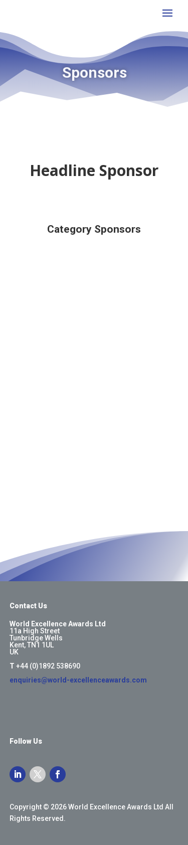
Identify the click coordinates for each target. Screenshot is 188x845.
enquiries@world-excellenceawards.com (78, 680)
